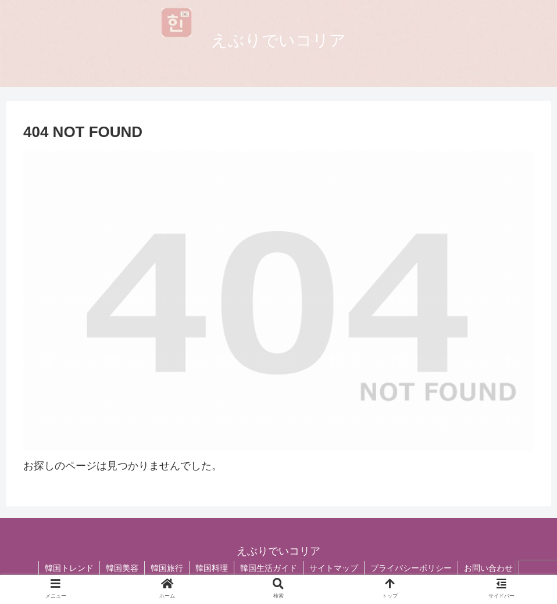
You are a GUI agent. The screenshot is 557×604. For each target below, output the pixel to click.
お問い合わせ (488, 568)
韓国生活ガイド (268, 568)
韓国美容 (122, 568)
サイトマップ (333, 568)
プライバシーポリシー (411, 568)
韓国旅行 (167, 568)
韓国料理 (211, 568)
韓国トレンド (69, 568)
